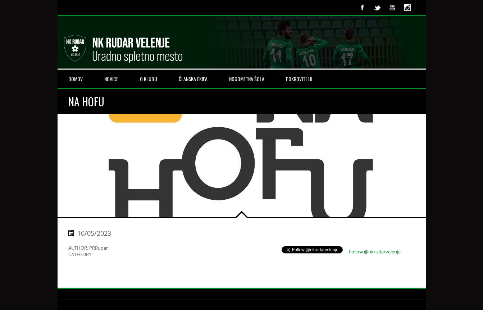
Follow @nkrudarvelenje (375, 251)
